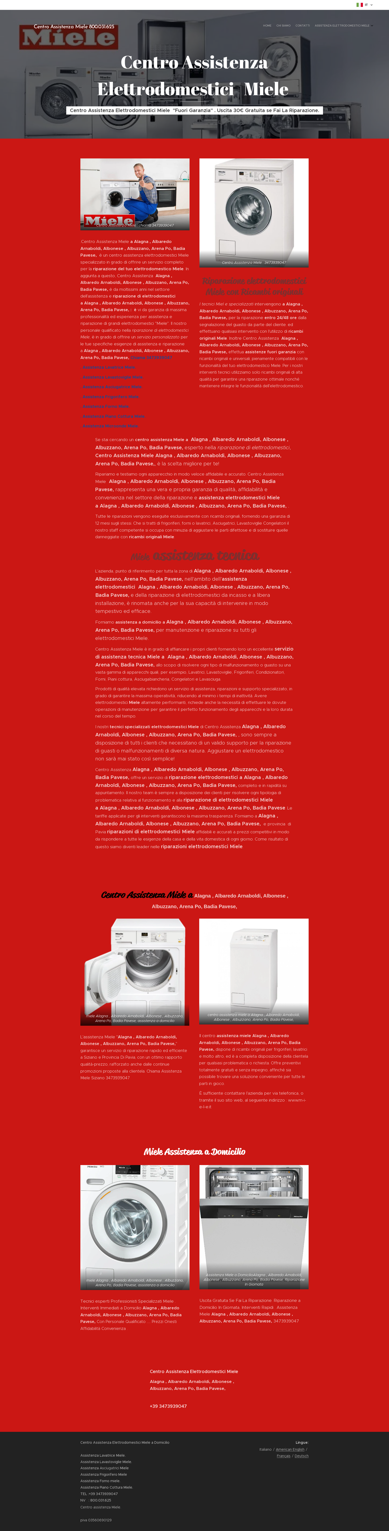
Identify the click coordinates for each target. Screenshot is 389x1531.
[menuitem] (355, 26)
